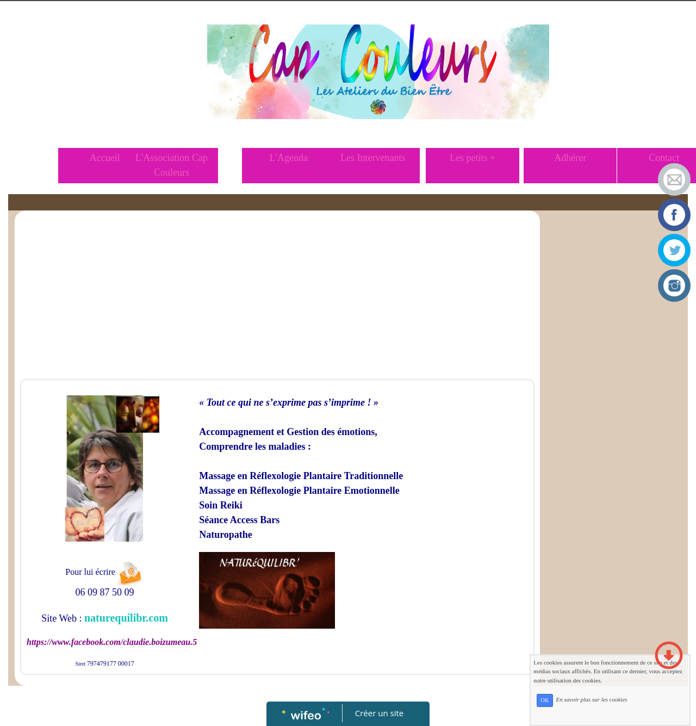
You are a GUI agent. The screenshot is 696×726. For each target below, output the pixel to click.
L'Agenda (289, 157)
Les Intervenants (372, 157)
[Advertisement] (277, 297)
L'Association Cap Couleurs (171, 165)
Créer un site (379, 713)
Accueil (105, 157)
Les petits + (472, 157)
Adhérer (570, 157)
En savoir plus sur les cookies (623, 722)
